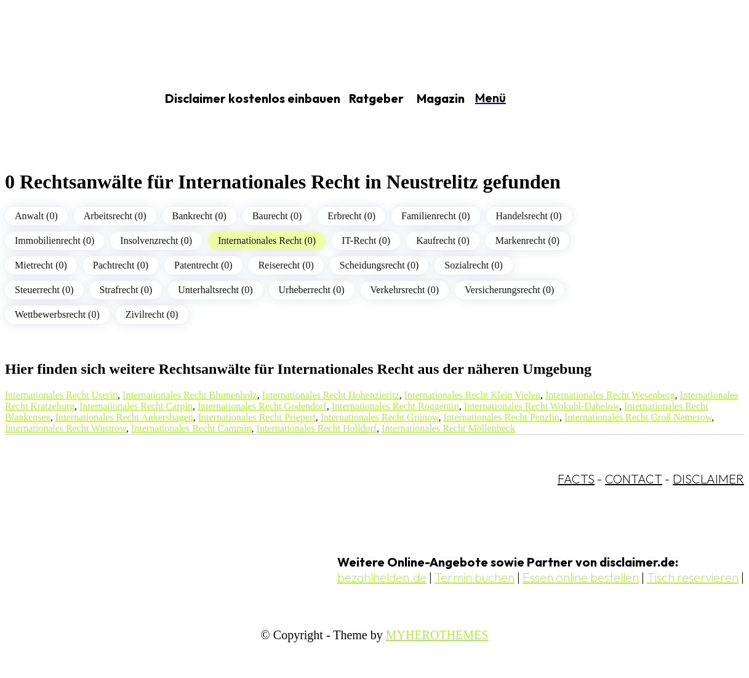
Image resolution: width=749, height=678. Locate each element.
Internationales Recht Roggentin (395, 406)
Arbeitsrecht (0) (115, 216)
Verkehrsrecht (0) (404, 290)
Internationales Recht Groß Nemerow (637, 417)
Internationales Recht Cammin (191, 428)
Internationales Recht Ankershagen (124, 417)
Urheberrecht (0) (312, 290)
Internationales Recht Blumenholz (189, 395)
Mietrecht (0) (41, 265)
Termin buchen (475, 577)
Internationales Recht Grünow (380, 417)
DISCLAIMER (708, 478)
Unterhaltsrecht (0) (215, 290)
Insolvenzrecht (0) (156, 240)
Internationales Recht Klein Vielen (472, 395)
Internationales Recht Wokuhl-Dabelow (541, 406)
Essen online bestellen (581, 577)
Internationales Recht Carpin (136, 406)
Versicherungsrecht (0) (509, 290)
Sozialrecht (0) (473, 265)
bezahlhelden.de (382, 577)
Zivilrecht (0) (152, 314)
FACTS (576, 478)
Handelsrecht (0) (529, 216)
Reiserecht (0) (286, 265)
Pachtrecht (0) (120, 265)
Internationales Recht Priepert (257, 417)
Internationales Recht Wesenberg (610, 395)
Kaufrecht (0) (443, 240)
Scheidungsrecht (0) (379, 265)
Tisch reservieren (693, 577)
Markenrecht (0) (527, 240)
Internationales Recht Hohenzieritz (330, 395)
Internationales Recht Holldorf (317, 428)
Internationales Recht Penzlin (501, 417)
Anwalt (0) (36, 216)
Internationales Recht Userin (61, 395)
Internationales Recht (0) (267, 240)
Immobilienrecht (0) (54, 240)
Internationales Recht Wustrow (65, 428)
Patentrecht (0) (203, 265)
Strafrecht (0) (126, 290)
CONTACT (633, 478)
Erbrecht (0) (351, 216)
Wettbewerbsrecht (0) (57, 314)
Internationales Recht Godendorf (262, 406)
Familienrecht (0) (435, 216)
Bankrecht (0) (199, 216)
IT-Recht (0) (366, 240)
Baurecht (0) (277, 216)
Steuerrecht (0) (44, 290)
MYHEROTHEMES (437, 635)
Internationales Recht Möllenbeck (448, 428)
